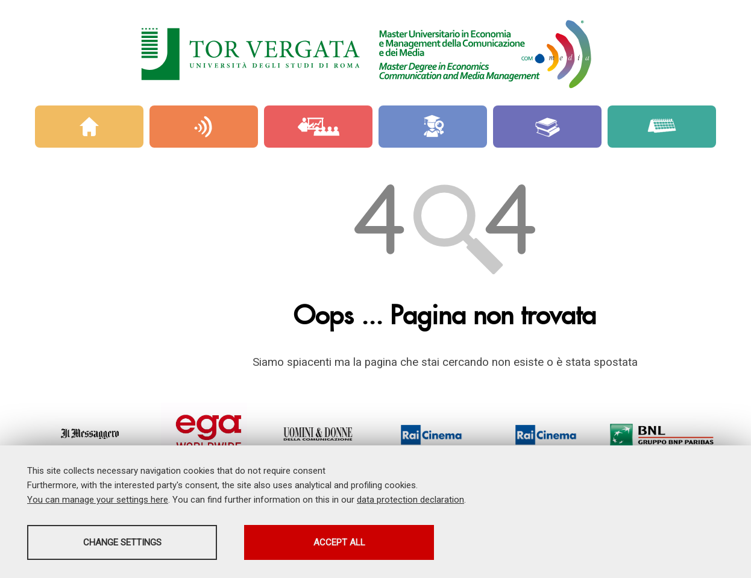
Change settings (122, 542)
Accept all (339, 542)
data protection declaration (410, 499)
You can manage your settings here (97, 499)
